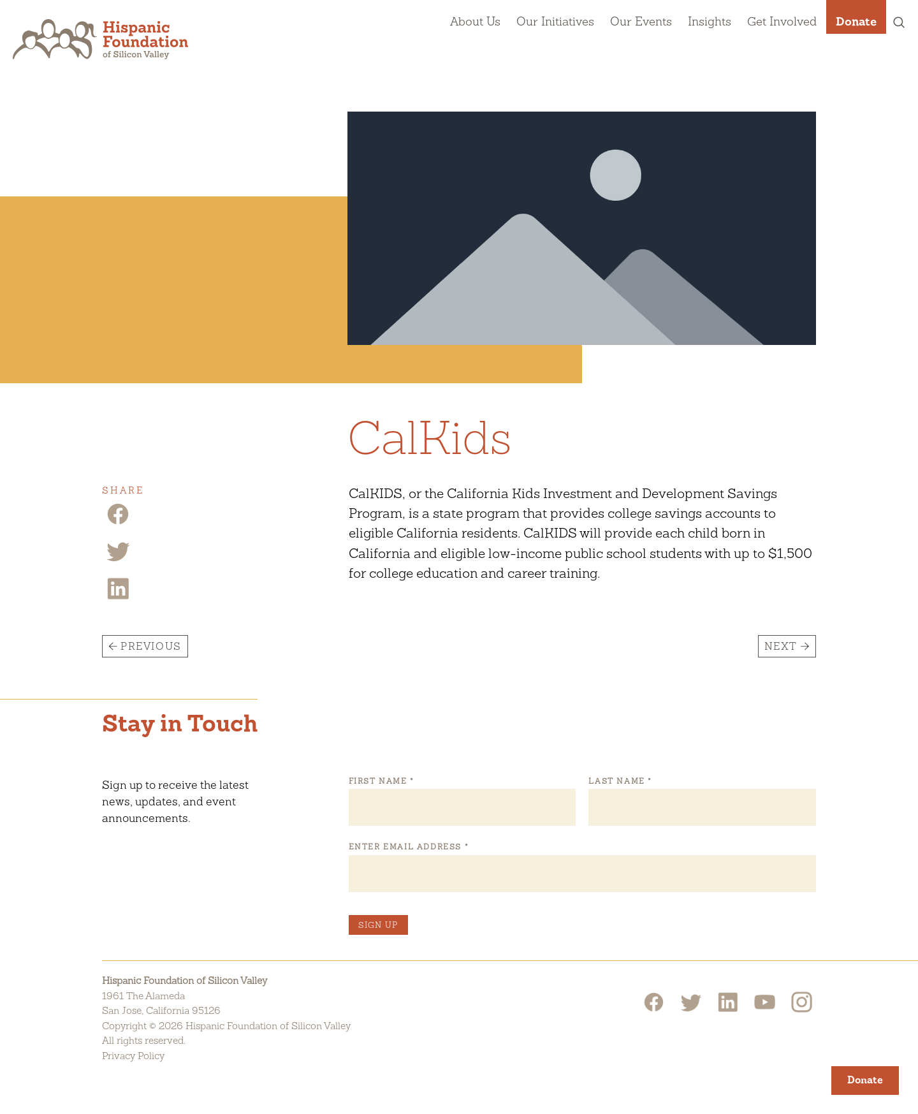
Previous (151, 646)
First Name (381, 781)
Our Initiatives (555, 21)
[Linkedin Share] (118, 598)
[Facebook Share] (118, 523)
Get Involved (782, 21)
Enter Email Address (408, 846)
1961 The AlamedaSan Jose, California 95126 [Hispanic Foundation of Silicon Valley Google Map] (161, 1003)
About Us (475, 21)
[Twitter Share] (118, 560)
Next (781, 646)
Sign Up (378, 925)
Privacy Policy (133, 1056)
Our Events (641, 21)
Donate (856, 21)
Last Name (619, 781)
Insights (709, 21)
